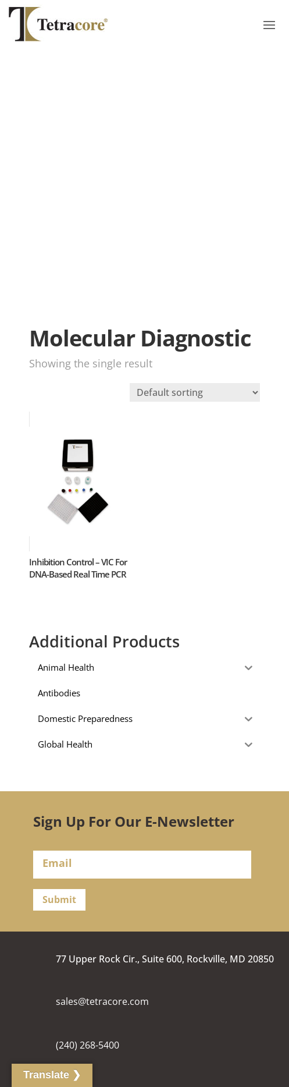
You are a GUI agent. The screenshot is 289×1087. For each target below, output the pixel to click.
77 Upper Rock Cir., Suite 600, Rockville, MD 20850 (165, 959)
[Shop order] (195, 392)
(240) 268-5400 (87, 1045)
